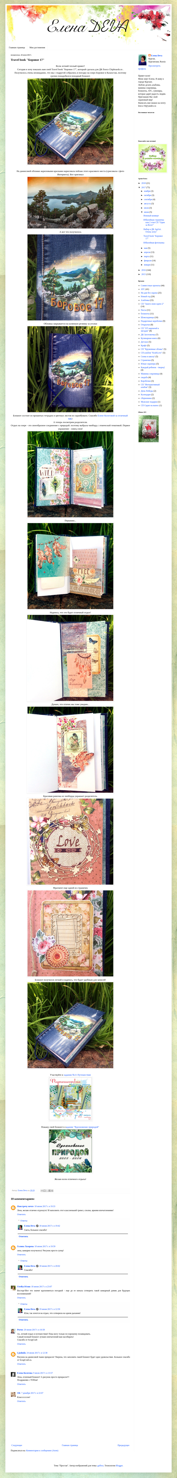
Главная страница (17, 47)
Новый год (145, 296)
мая (146, 248)
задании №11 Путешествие (77, 1074)
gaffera (100, 1465)
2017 (143, 187)
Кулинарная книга (149, 338)
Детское (144, 342)
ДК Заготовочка (148, 334)
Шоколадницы (147, 317)
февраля (148, 260)
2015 (143, 274)
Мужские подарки (149, 402)
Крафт (144, 345)
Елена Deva (29, 1226)
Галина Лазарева (25, 1246)
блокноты (145, 313)
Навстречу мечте (25, 1206)
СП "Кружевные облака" (152, 349)
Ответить (21, 1214)
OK (19, 1393)
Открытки (145, 325)
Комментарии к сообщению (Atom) (42, 1450)
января (147, 265)
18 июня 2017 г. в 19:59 (44, 1246)
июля (146, 208)
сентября (148, 199)
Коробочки (146, 381)
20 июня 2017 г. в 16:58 (34, 1330)
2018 (143, 183)
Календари (146, 394)
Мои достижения (37, 47)
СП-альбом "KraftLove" (151, 353)
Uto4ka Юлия (23, 1286)
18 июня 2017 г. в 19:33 (44, 1206)
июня (146, 212)
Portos (20, 1330)
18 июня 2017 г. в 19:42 (49, 1226)
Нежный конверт (151, 216)
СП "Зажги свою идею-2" (152, 304)
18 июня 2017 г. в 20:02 (49, 1266)
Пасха (143, 310)
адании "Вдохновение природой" (83, 1127)
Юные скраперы (148, 364)
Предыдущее (123, 1445)
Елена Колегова (24, 1373)
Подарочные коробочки (151, 321)
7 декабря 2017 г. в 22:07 (32, 1393)
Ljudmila (21, 1353)
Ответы (24, 1221)
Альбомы (145, 300)
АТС (143, 289)
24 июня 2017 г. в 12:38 (37, 1353)
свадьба (144, 377)
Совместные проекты (150, 285)
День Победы (147, 391)
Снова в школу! (148, 356)
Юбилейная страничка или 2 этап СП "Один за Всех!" (154, 222)
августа (147, 203)
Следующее (16, 1445)
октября (148, 195)
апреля (147, 252)
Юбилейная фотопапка (153, 243)
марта (147, 256)
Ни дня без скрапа (149, 293)
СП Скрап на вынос (150, 405)
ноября (147, 191)
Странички (146, 360)
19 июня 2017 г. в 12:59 (49, 1309)
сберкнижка (146, 398)
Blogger (119, 1465)
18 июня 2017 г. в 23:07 (41, 1286)
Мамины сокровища (150, 374)
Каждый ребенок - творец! (153, 367)
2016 (143, 270)
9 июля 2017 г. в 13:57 (43, 1373)
